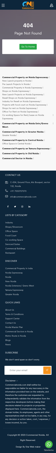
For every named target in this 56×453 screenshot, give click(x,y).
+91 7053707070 (18, 191)
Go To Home (28, 46)
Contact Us (10, 323)
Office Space (11, 231)
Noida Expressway (14, 272)
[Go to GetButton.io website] (49, 450)
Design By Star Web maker (28, 446)
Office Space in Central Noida (16, 143)
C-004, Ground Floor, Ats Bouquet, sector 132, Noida (30, 184)
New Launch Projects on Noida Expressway (22, 94)
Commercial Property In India (19, 268)
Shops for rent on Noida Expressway (19, 108)
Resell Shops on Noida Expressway (18, 98)
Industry (9, 222)
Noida (8, 277)
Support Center (12, 318)
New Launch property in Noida (16, 80)
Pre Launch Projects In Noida (16, 84)
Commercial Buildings (15, 248)
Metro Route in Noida (15, 335)
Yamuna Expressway (14, 290)
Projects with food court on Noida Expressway (24, 104)
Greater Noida (9, 135)
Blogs (8, 340)
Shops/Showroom (14, 227)
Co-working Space (14, 240)
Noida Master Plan (14, 327)
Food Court (10, 235)
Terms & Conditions (14, 314)
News (8, 344)
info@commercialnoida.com (23, 196)
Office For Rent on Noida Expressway (20, 111)
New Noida (10, 281)
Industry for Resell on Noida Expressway (21, 101)
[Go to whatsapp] (49, 444)
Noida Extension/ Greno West (19, 285)
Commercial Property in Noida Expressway (22, 87)
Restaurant (10, 253)
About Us (9, 310)
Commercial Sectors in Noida (19, 331)
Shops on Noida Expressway (15, 91)
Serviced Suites (12, 244)
